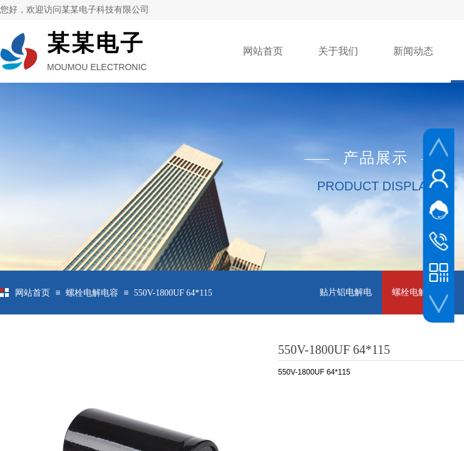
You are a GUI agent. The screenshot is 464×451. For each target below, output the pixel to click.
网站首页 (263, 51)
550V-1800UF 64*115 (173, 293)
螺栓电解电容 (92, 293)
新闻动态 (413, 51)
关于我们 (338, 51)
